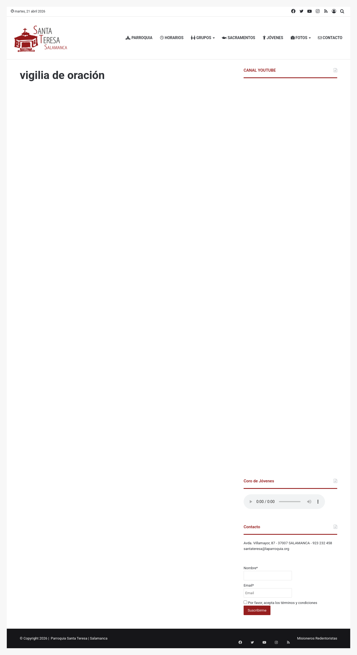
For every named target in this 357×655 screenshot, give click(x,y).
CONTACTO (330, 38)
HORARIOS (171, 38)
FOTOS (299, 38)
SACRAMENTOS (238, 38)
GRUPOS (201, 38)
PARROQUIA (139, 38)
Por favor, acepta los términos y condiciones (280, 603)
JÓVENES (273, 38)
